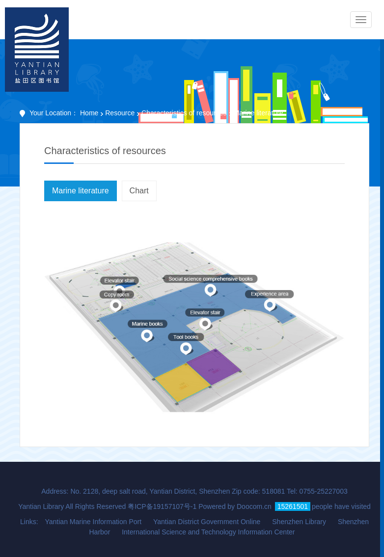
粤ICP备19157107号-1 (162, 506)
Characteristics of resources (184, 113)
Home (89, 113)
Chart (139, 190)
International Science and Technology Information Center (208, 532)
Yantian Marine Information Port (93, 522)
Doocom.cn (254, 506)
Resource (120, 113)
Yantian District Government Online (206, 522)
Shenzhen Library (299, 522)
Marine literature (80, 190)
